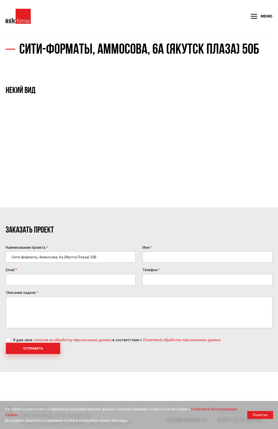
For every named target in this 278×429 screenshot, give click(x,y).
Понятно (260, 415)
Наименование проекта (26, 247)
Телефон (150, 270)
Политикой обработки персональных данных (182, 340)
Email (10, 270)
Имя (146, 247)
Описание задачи (20, 292)
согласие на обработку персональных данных (72, 340)
